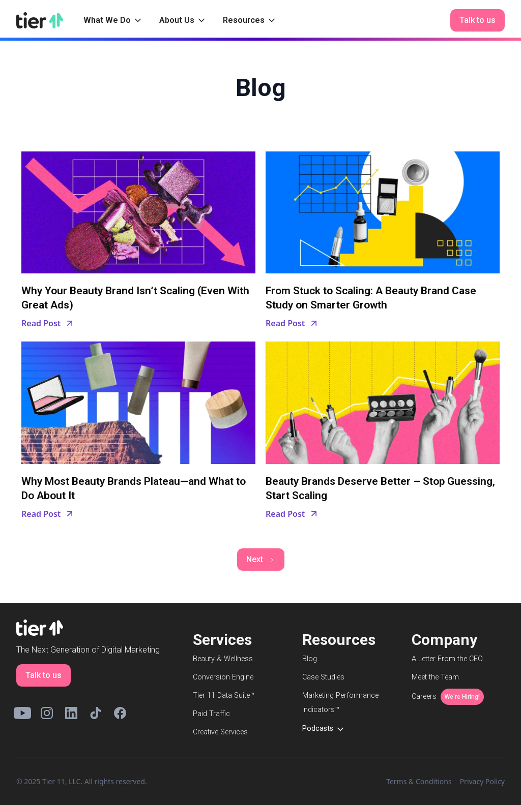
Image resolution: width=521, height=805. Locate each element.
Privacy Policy (482, 781)
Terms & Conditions (419, 781)
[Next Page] (260, 559)
